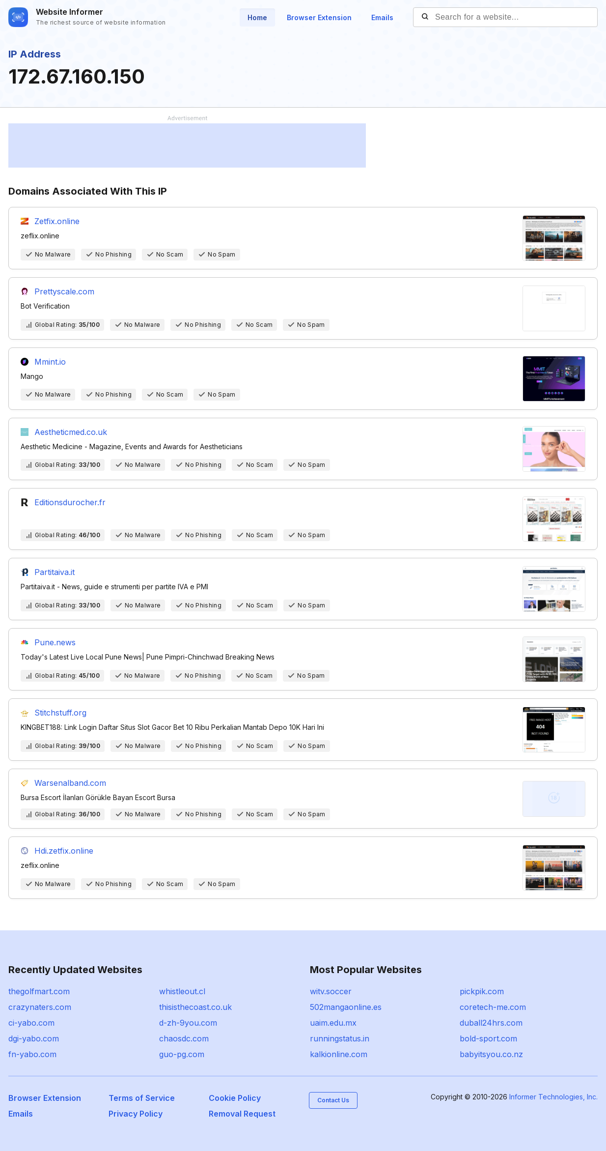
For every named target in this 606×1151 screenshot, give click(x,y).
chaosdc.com (184, 1038)
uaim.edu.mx (333, 1023)
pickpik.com (482, 991)
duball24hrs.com (491, 1023)
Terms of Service (142, 1098)
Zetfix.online (57, 221)
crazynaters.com (39, 1007)
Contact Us (333, 1100)
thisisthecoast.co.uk (195, 1007)
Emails (382, 17)
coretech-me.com (493, 1007)
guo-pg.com (181, 1054)
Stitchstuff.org (60, 713)
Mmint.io (50, 362)
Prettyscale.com (64, 291)
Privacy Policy (136, 1114)
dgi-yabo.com (33, 1038)
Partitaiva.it (54, 572)
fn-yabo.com (32, 1054)
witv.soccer (331, 991)
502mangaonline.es (346, 1007)
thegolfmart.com (39, 991)
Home (257, 17)
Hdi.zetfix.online (63, 851)
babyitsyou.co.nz (491, 1054)
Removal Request (242, 1114)
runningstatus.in (339, 1038)
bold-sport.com (488, 1038)
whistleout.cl (182, 991)
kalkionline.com (338, 1054)
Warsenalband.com (70, 783)
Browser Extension (319, 17)
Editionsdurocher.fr (70, 502)
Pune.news (55, 642)
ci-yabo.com (31, 1023)
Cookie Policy (235, 1098)
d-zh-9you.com (188, 1023)
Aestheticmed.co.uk (70, 432)
